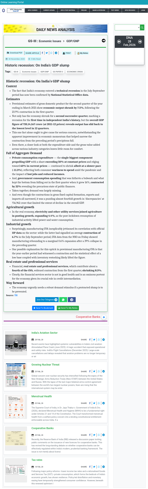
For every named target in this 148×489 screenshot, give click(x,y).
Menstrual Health (42, 396)
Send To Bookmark (43, 308)
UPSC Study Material (68, 10)
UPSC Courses (32, 10)
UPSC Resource (130, 10)
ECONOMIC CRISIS (75, 72)
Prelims (84, 10)
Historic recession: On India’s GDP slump (37, 65)
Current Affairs (49, 10)
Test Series (115, 10)
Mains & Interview (99, 10)
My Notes (82, 53)
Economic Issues (29, 72)
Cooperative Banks (88, 317)
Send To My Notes (68, 308)
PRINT (67, 53)
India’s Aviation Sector (45, 332)
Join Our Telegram (47, 299)
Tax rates (37, 459)
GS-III (16, 72)
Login (143, 10)
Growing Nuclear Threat (45, 364)
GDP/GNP (71, 41)
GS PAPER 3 (58, 72)
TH (15, 295)
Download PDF (14, 53)
